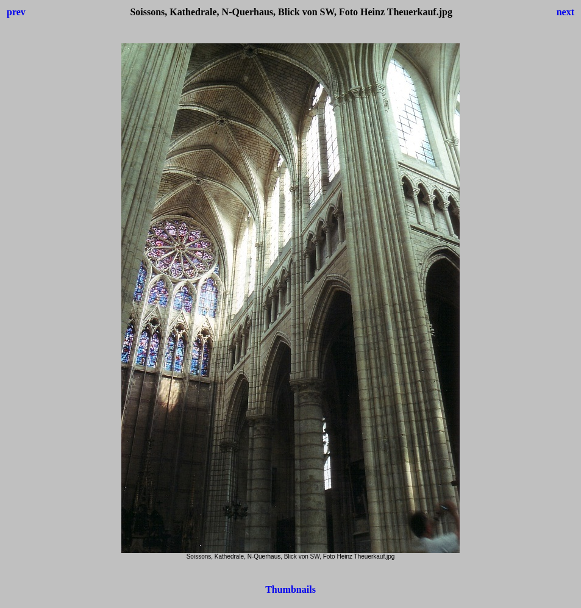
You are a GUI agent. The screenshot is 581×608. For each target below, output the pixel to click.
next (565, 12)
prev (16, 12)
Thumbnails (290, 589)
